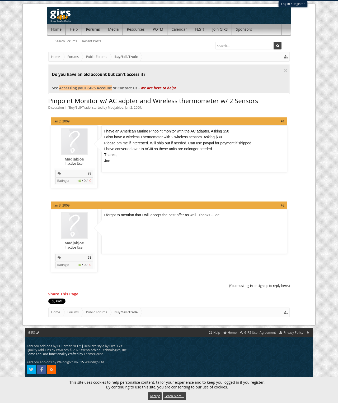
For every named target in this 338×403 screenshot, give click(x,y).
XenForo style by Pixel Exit (103, 346)
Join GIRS (220, 29)
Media (113, 29)
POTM (158, 29)
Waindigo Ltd (94, 362)
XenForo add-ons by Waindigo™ (50, 362)
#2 (283, 205)
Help (74, 29)
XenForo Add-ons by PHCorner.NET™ (54, 346)
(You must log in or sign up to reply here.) (259, 285)
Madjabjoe (115, 107)
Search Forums (66, 41)
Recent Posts (91, 41)
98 (89, 173)
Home (56, 29)
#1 (283, 121)
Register (299, 4)
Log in (285, 4)
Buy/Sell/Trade (80, 107)
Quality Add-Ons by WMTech (77, 350)
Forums (93, 29)
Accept (155, 396)
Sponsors (244, 29)
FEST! (199, 29)
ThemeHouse (93, 354)
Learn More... (174, 396)
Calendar (179, 29)
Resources (135, 29)
